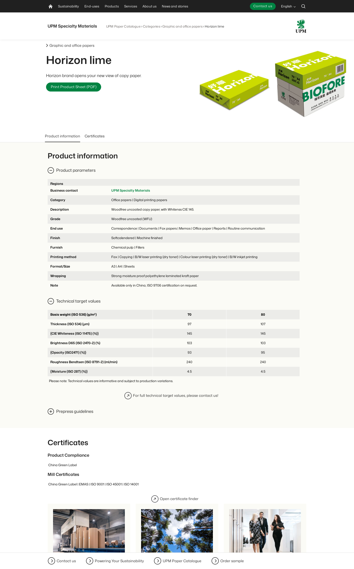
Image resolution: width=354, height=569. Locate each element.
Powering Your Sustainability (119, 560)
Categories (151, 26)
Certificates (95, 136)
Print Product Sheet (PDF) (73, 87)
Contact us (262, 6)
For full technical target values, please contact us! (171, 395)
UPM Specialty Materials (130, 190)
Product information (62, 136)
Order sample (232, 560)
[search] (303, 6)
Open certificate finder (174, 499)
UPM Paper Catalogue (123, 26)
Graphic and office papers (182, 26)
